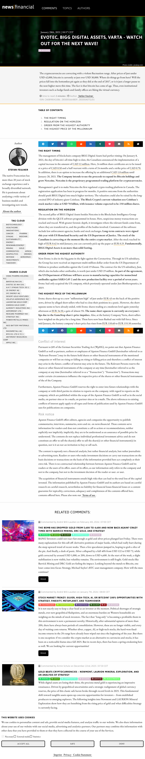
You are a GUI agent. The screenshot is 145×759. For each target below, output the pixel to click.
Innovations (11, 231)
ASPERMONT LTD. (13, 311)
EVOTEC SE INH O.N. (14, 285)
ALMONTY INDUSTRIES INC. (17, 308)
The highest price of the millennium (68, 129)
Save (72, 743)
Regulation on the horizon (62, 121)
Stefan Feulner (85, 96)
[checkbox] (2, 736)
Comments (49, 8)
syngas (8, 236)
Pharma (22, 234)
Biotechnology (13, 225)
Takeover (10, 263)
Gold (20, 248)
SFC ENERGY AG (12, 293)
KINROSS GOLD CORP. (14, 305)
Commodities (11, 251)
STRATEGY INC (11, 317)
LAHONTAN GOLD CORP (15, 302)
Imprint (58, 754)
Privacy (67, 754)
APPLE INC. (10, 343)
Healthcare (11, 228)
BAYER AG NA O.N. (13, 282)
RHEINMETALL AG (13, 331)
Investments (11, 260)
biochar (22, 236)
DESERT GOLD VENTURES (16, 296)
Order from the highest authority (67, 125)
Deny (121, 743)
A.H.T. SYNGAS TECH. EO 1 (16, 287)
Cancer (8, 234)
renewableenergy (14, 245)
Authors (83, 8)
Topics (67, 8)
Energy (8, 242)
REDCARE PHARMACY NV (16, 314)
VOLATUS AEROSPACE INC (16, 299)
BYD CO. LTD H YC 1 (14, 334)
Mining (8, 248)
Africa (27, 251)
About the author (12, 211)
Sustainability (12, 239)
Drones (27, 254)
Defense (9, 257)
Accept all (23, 743)
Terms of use (88, 495)
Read (43, 579)
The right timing (55, 118)
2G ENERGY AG (11, 290)
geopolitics (11, 254)
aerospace (24, 257)
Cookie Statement (82, 754)
